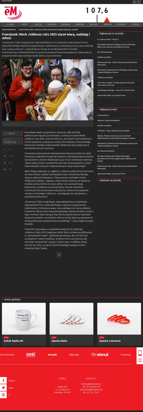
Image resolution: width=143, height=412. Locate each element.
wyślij (10, 169)
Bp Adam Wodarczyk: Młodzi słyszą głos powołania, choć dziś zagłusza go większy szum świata (116, 158)
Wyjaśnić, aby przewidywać (108, 120)
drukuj (10, 163)
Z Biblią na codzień (105, 77)
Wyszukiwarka (139, 2)
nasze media (7, 1)
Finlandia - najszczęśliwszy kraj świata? (113, 131)
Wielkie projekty (104, 57)
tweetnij (11, 156)
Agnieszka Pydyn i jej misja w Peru (111, 95)
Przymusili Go (103, 115)
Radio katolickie (7, 355)
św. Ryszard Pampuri (105, 151)
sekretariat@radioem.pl (91, 389)
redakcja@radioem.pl (91, 384)
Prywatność (126, 355)
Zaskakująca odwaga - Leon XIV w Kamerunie (116, 90)
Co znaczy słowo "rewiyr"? (108, 39)
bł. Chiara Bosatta (104, 52)
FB (9, 149)
